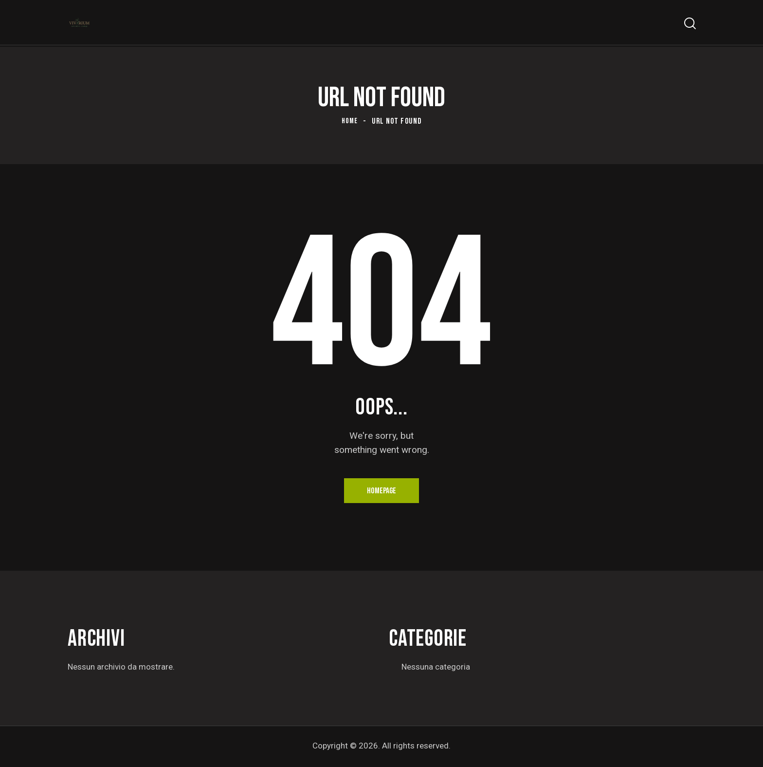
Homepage (382, 491)
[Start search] (689, 25)
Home (350, 121)
